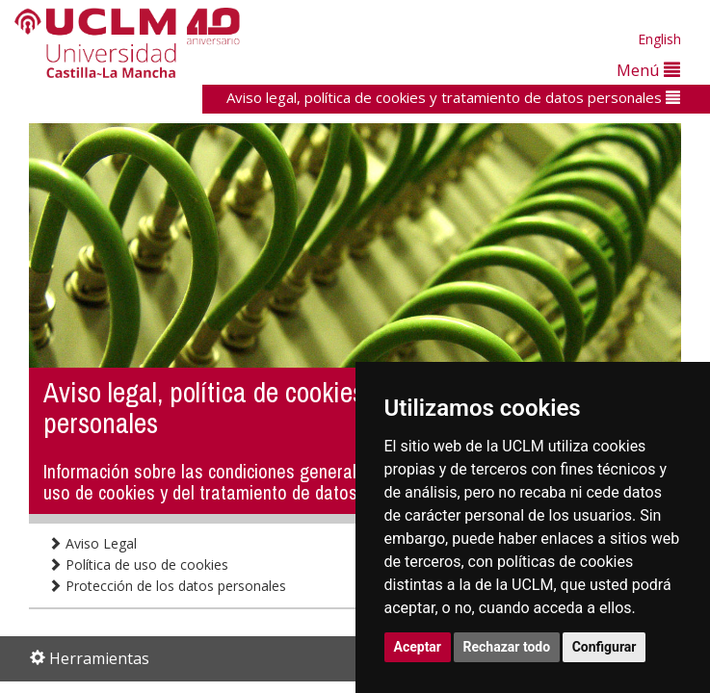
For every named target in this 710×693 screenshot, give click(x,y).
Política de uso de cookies (138, 564)
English (659, 39)
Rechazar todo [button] (507, 646)
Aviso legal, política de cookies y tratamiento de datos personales (453, 97)
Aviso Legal (92, 543)
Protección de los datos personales (167, 586)
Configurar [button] (604, 646)
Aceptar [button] (418, 646)
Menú (648, 70)
